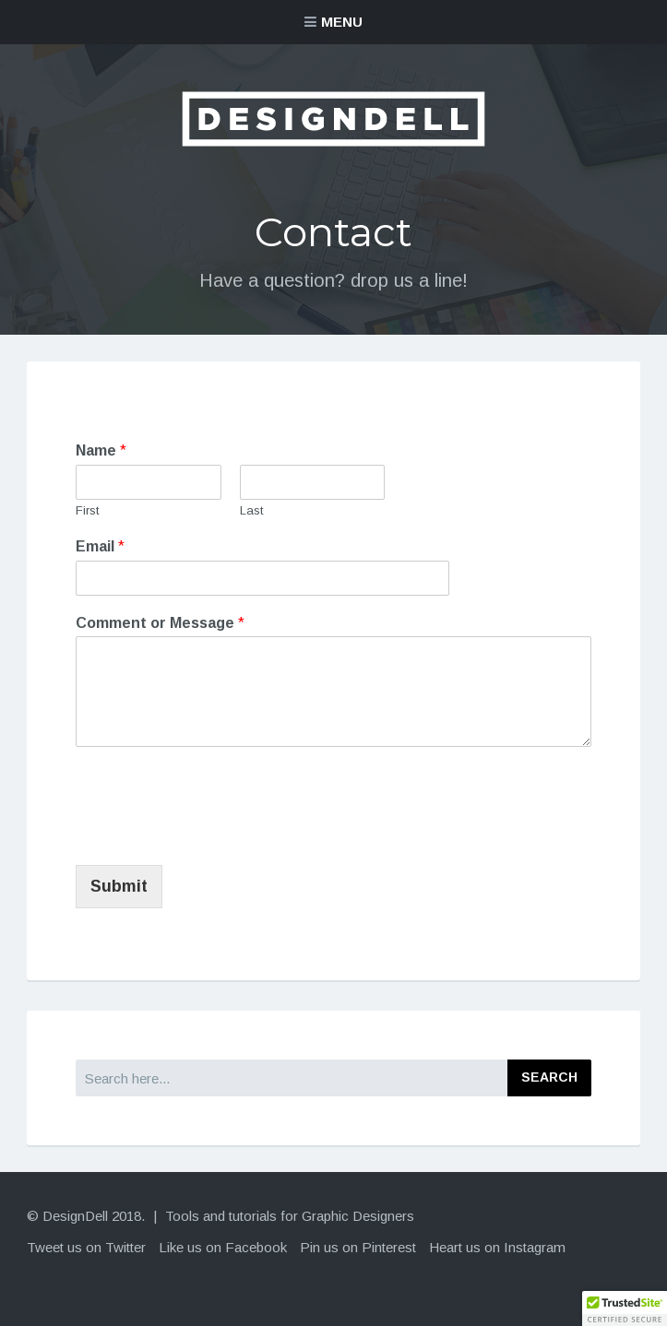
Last (251, 510)
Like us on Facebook (223, 1247)
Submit (119, 886)
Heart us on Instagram (497, 1247)
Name (101, 450)
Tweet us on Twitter (86, 1247)
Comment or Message (160, 623)
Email (100, 546)
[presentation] (216, 834)
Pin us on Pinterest (358, 1247)
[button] (624, 1308)
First (87, 510)
